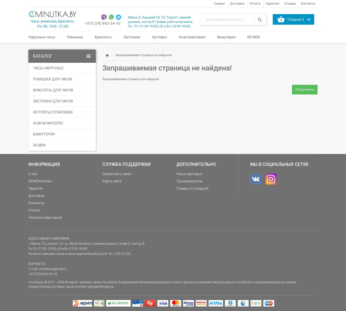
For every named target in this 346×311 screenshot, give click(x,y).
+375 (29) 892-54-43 (102, 23)
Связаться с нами (116, 174)
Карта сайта (111, 181)
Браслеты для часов (53, 90)
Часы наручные (48, 68)
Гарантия (35, 188)
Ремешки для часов (52, 79)
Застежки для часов (53, 101)
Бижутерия (44, 134)
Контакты (36, 203)
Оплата (34, 210)
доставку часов (62, 286)
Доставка (36, 196)
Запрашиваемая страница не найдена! (143, 55)
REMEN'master (40, 181)
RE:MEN (253, 37)
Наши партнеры (189, 174)
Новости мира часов (45, 217)
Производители (189, 181)
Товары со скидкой (192, 188)
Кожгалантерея (48, 123)
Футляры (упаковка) (53, 112)
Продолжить (304, 89)
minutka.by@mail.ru (52, 269)
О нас (32, 174)
